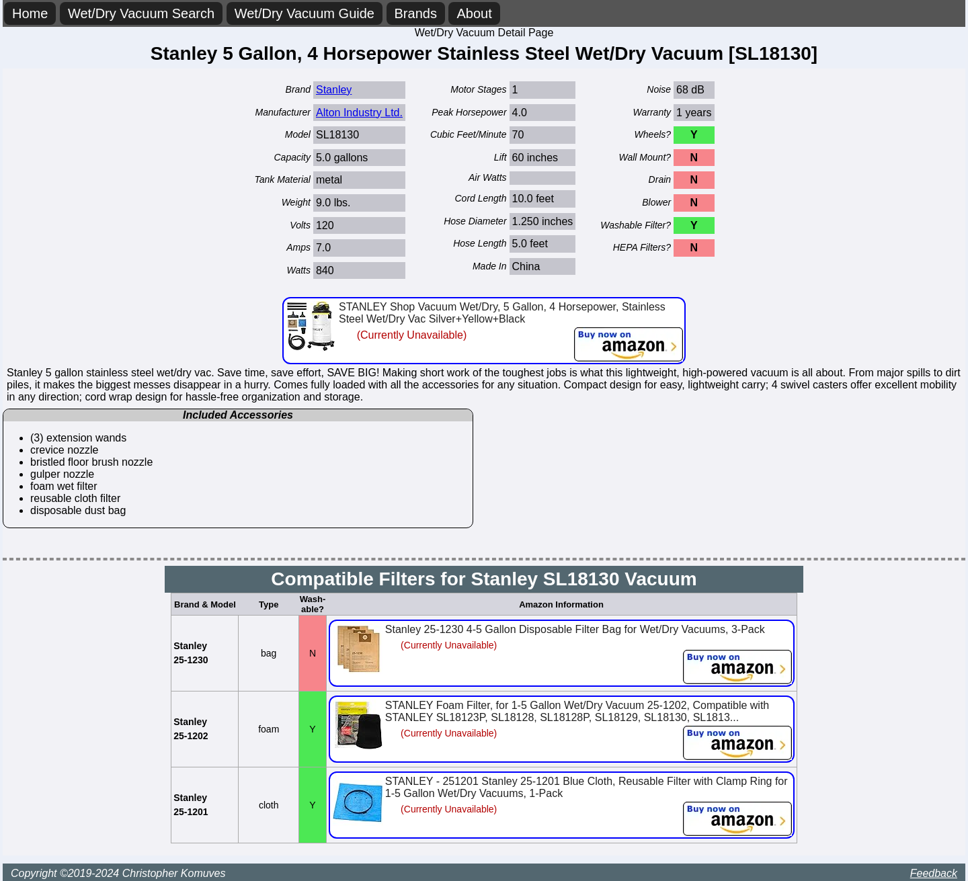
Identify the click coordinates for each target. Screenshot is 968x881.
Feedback (933, 873)
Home (30, 13)
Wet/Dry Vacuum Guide (304, 13)
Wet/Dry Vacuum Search (141, 13)
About (473, 13)
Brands (416, 13)
